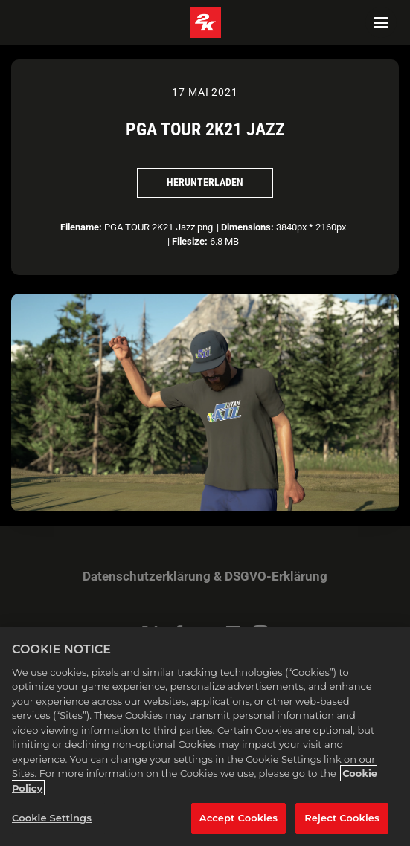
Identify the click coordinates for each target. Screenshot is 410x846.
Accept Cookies (238, 818)
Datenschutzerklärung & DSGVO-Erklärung (205, 576)
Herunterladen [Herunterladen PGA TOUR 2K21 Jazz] (205, 182)
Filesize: (190, 241)
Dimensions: (247, 227)
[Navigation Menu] (381, 22)
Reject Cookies (341, 818)
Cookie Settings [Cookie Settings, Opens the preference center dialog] (52, 818)
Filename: (81, 227)
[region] (205, 736)
